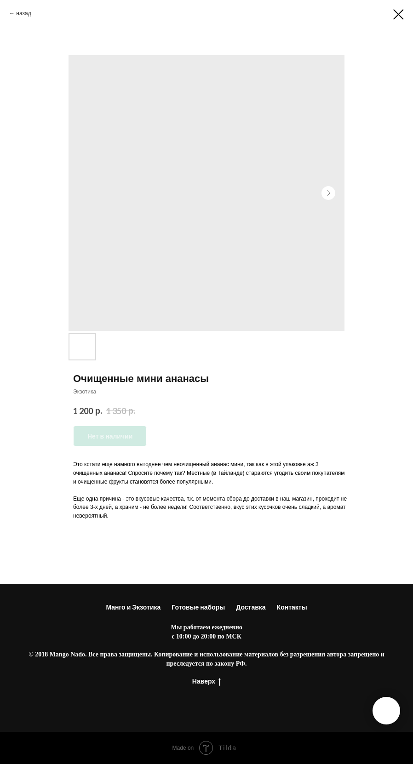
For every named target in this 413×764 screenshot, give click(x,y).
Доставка (250, 607)
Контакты (292, 607)
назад (23, 13)
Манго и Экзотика (133, 607)
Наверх (206, 681)
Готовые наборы (198, 607)
